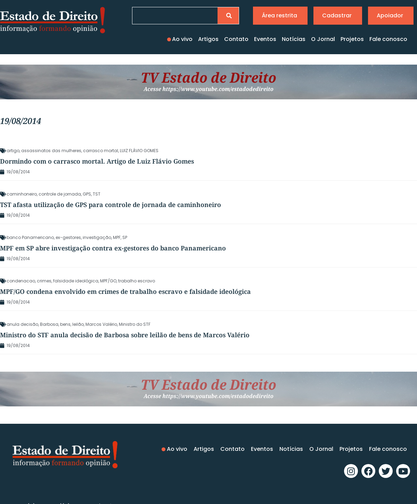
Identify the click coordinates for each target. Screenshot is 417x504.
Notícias (293, 39)
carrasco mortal (100, 151)
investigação (97, 237)
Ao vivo (182, 39)
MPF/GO (108, 281)
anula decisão (22, 324)
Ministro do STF (134, 324)
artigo (13, 151)
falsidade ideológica (75, 281)
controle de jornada (60, 194)
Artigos (208, 39)
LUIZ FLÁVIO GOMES (139, 151)
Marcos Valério (101, 324)
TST (96, 194)
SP (124, 237)
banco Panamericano (30, 237)
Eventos (265, 39)
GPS (87, 194)
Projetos (352, 39)
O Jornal (323, 39)
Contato (236, 39)
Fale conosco (388, 39)
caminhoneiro (22, 194)
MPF (117, 237)
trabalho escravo (136, 281)
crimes (44, 281)
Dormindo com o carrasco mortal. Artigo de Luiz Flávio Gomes (97, 161)
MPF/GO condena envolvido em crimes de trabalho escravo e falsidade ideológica (125, 291)
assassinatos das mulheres (51, 151)
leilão (78, 324)
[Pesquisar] (228, 15)
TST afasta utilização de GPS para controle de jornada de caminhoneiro (110, 204)
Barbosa (49, 324)
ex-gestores (68, 237)
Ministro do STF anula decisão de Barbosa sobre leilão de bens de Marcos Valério (125, 335)
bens (65, 324)
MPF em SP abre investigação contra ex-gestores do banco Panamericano (113, 248)
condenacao (21, 281)
